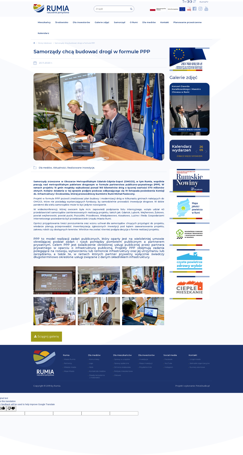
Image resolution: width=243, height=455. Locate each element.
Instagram (169, 367)
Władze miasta (70, 367)
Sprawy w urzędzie (122, 359)
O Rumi (134, 22)
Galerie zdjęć (102, 22)
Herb (91, 367)
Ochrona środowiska (122, 367)
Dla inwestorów (81, 22)
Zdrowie (117, 375)
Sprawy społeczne (121, 363)
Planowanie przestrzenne (187, 22)
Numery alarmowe (197, 367)
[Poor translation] (11, 408)
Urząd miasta (195, 359)
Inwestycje (143, 359)
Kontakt (164, 22)
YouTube (168, 363)
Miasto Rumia (69, 359)
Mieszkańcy (44, 22)
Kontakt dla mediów (97, 371)
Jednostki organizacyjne (200, 363)
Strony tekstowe (45, 43)
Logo (91, 363)
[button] (196, 152)
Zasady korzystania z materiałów (96, 376)
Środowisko (61, 22)
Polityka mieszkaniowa (123, 371)
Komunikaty (94, 359)
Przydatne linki (145, 367)
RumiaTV (204, 2)
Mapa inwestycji (145, 363)
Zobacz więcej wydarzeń (189, 156)
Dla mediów (149, 22)
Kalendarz (43, 33)
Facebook (168, 359)
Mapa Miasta (69, 371)
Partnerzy (68, 363)
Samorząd (119, 22)
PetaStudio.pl (203, 386)
